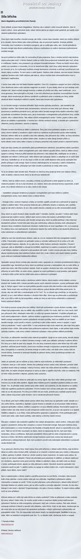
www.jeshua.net (7, 524)
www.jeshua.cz (7, 533)
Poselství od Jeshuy (41, 3)
